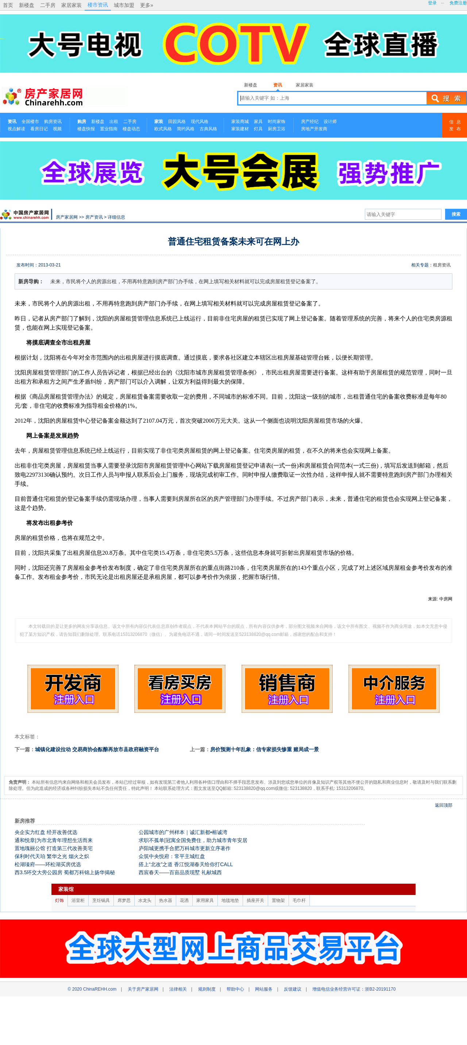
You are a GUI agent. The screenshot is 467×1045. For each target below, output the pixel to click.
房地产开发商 (314, 128)
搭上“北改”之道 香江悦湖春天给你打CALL (186, 864)
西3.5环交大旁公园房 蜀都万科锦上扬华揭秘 (65, 872)
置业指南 (108, 128)
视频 (57, 128)
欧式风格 (163, 128)
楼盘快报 (86, 128)
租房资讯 (442, 265)
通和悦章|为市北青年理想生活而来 (54, 840)
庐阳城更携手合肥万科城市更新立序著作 (185, 848)
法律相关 (178, 989)
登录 (432, 2)
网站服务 (264, 989)
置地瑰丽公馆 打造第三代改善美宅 (54, 848)
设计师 (330, 121)
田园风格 (177, 121)
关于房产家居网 (143, 989)
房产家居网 (67, 217)
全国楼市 (30, 121)
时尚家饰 (276, 121)
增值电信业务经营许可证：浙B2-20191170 (353, 989)
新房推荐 (25, 821)
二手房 (47, 5)
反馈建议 (292, 989)
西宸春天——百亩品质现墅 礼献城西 (180, 872)
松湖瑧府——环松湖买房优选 (48, 864)
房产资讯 (94, 217)
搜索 (446, 98)
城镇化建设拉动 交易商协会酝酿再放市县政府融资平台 (97, 749)
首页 (8, 5)
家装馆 (66, 889)
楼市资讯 (98, 5)
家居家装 (71, 5)
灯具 (258, 128)
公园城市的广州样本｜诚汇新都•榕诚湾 (183, 832)
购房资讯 (53, 121)
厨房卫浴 (276, 128)
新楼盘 (26, 5)
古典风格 (208, 128)
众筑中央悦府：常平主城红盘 (172, 856)
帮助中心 (235, 989)
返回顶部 (443, 805)
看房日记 (39, 128)
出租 (113, 121)
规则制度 (207, 989)
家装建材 (240, 128)
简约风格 (185, 128)
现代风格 (199, 121)
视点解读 (16, 128)
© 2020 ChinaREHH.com (92, 989)
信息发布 (456, 125)
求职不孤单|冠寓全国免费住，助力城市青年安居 (193, 840)
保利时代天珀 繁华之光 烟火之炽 (52, 856)
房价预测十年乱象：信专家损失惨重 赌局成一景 (264, 749)
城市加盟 (124, 5)
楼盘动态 (131, 128)
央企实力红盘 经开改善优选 (46, 832)
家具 (258, 121)
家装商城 (240, 121)
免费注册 (458, 2)
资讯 (277, 85)
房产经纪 (310, 121)
